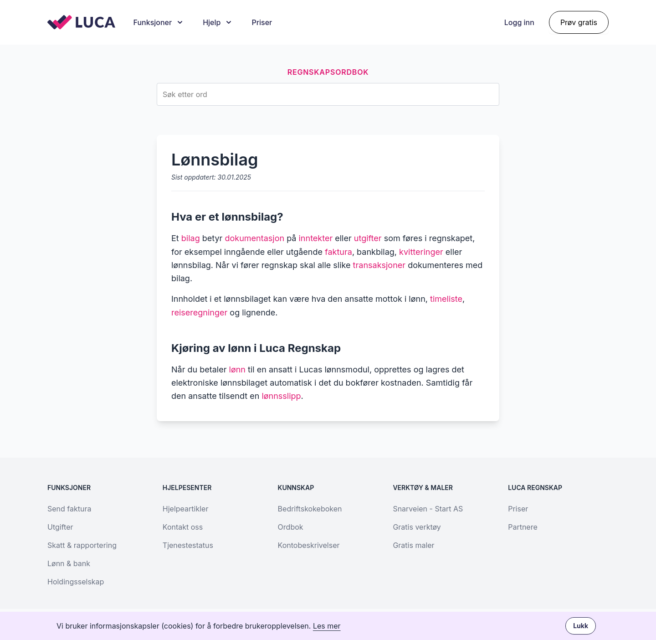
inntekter (316, 238)
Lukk (580, 626)
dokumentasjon (254, 238)
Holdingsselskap (75, 581)
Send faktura (69, 508)
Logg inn (519, 22)
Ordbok (290, 527)
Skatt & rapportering (82, 545)
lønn (237, 369)
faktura (338, 252)
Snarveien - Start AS (428, 508)
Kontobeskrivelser (309, 545)
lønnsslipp (281, 396)
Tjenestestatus (188, 545)
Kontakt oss (183, 527)
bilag (190, 238)
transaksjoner (379, 265)
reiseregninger (199, 312)
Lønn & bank (68, 563)
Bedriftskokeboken (310, 508)
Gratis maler (413, 545)
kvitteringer (421, 252)
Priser (261, 22)
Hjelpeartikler (186, 508)
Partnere (523, 527)
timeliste (446, 299)
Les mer (327, 625)
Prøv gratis (578, 22)
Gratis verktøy (417, 527)
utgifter (368, 238)
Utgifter (60, 527)
